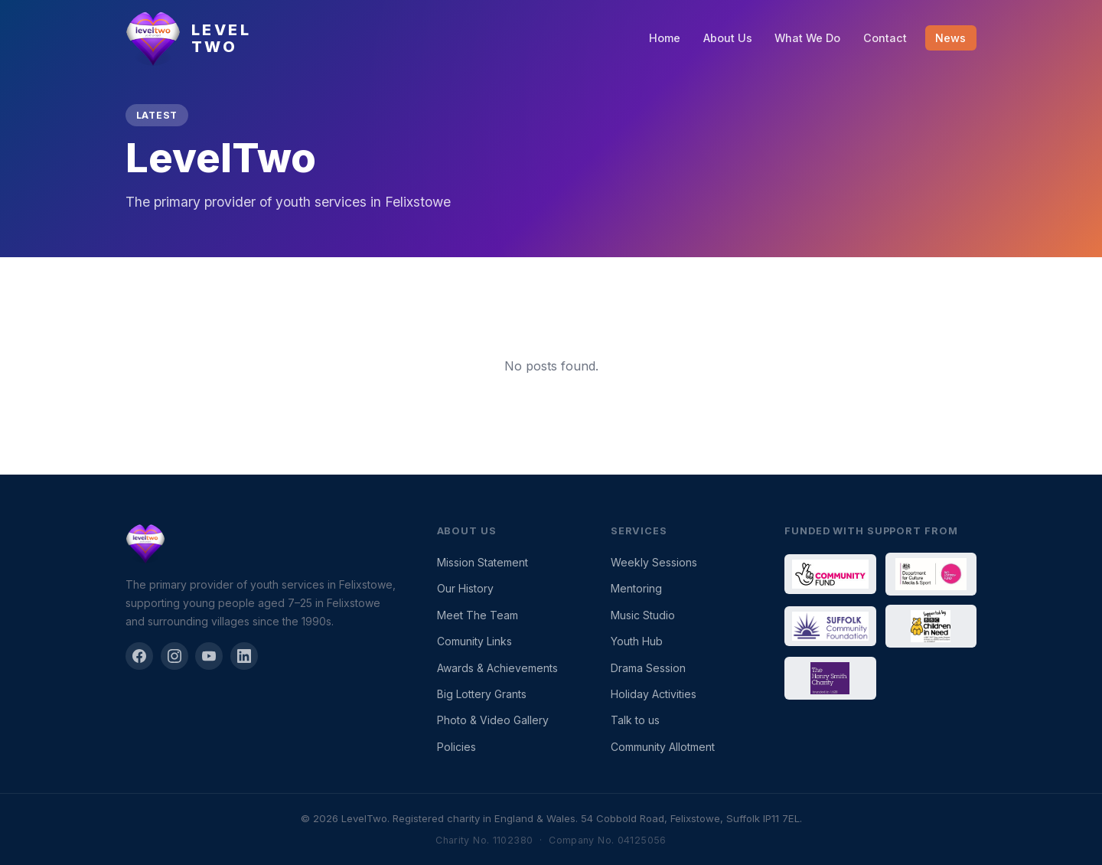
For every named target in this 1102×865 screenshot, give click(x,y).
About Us (727, 37)
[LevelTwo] (263, 543)
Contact (885, 37)
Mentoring (636, 588)
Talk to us (635, 719)
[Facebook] (139, 656)
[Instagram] (174, 656)
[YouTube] (209, 656)
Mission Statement (482, 562)
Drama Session (648, 667)
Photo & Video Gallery (493, 719)
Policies (456, 746)
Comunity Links (474, 641)
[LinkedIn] (244, 656)
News (950, 37)
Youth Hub (637, 641)
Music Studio (643, 615)
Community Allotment (663, 746)
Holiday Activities (653, 693)
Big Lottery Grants (482, 693)
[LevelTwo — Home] (189, 38)
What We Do (807, 37)
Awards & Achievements (497, 667)
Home (664, 37)
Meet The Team (477, 615)
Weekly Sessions (654, 562)
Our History (465, 588)
